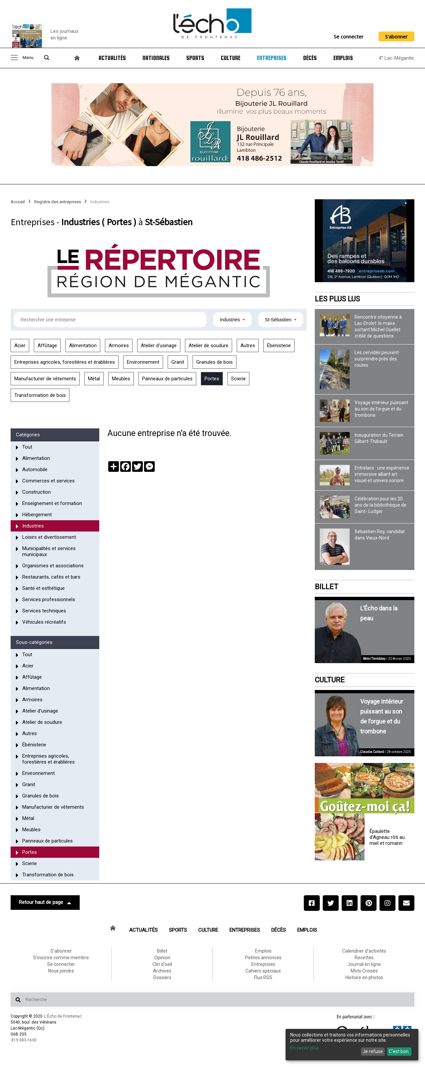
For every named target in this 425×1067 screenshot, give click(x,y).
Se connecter (349, 36)
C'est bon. (399, 1051)
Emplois (343, 58)
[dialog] (352, 1044)
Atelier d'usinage (159, 345)
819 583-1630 (24, 1040)
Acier (20, 345)
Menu (22, 58)
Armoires (119, 345)
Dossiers (162, 977)
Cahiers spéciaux (263, 970)
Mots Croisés (364, 970)
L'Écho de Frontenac (63, 1016)
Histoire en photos (364, 977)
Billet (326, 587)
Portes (212, 379)
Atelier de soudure (208, 345)
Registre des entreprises (57, 201)
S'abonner (396, 36)
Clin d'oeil (162, 964)
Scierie (238, 379)
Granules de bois (214, 362)
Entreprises (272, 58)
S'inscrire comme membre (61, 957)
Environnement (143, 362)
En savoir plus (304, 1047)
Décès (310, 58)
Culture (230, 58)
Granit (177, 362)
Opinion (162, 957)
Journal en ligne (364, 964)
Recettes (364, 957)
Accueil (18, 201)
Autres (247, 345)
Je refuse (373, 1051)
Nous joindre (61, 970)
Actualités (112, 58)
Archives (162, 970)
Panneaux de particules (167, 379)
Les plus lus (337, 299)
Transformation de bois (40, 395)
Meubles (121, 379)
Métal (94, 379)
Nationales (156, 58)
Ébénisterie (279, 345)
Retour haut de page (45, 902)
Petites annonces (263, 957)
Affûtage (47, 345)
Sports (195, 58)
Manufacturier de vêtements (45, 379)
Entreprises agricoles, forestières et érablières (64, 362)
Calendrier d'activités (364, 951)
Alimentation (83, 345)
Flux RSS (263, 977)
